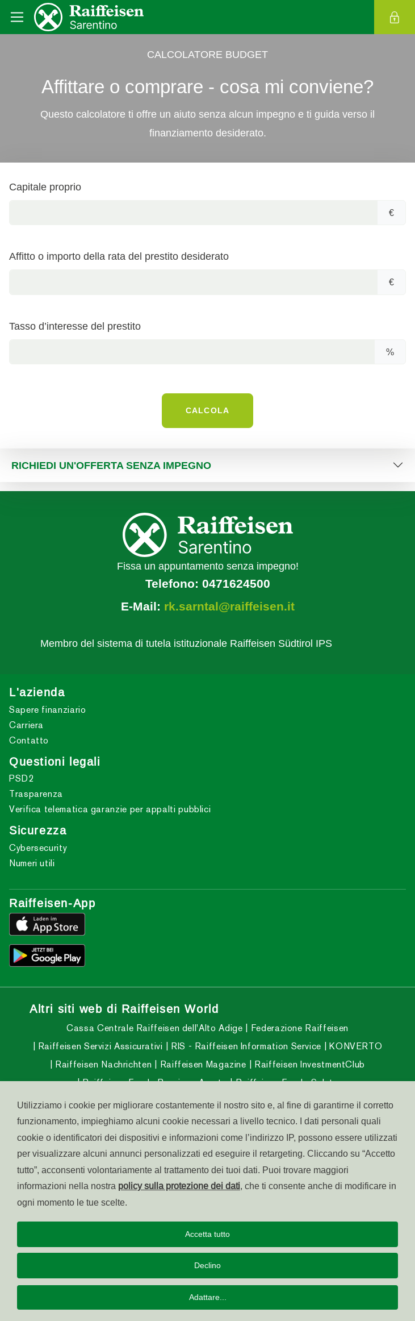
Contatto (29, 740)
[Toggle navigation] (17, 17)
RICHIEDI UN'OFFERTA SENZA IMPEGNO (111, 465)
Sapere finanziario (47, 709)
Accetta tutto (207, 1234)
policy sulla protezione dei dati (179, 1186)
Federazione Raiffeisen (298, 1028)
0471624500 (236, 584)
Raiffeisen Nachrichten (102, 1064)
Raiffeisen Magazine (201, 1064)
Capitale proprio (45, 187)
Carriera (26, 725)
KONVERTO (355, 1046)
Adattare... (208, 1297)
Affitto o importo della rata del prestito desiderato (119, 256)
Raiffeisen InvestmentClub (308, 1064)
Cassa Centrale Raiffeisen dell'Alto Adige (154, 1028)
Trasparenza (36, 793)
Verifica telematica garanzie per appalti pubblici (110, 809)
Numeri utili (32, 863)
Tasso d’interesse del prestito (75, 326)
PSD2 (21, 778)
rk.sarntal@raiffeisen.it (229, 606)
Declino (207, 1265)
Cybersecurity (38, 847)
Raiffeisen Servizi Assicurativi (98, 1046)
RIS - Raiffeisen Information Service (244, 1046)
